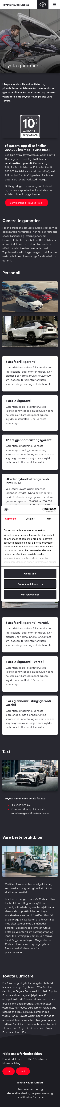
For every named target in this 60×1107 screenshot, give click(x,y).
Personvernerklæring (30, 1089)
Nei (23, 1071)
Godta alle (30, 573)
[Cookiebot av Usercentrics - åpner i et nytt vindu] (42, 510)
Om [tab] (49, 518)
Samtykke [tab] (10, 518)
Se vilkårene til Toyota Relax (26, 202)
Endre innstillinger (30, 584)
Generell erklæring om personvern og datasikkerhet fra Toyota (30, 1095)
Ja (8, 1071)
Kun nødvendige (30, 594)
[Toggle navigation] (54, 4)
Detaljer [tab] (30, 518)
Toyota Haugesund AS (16, 4)
